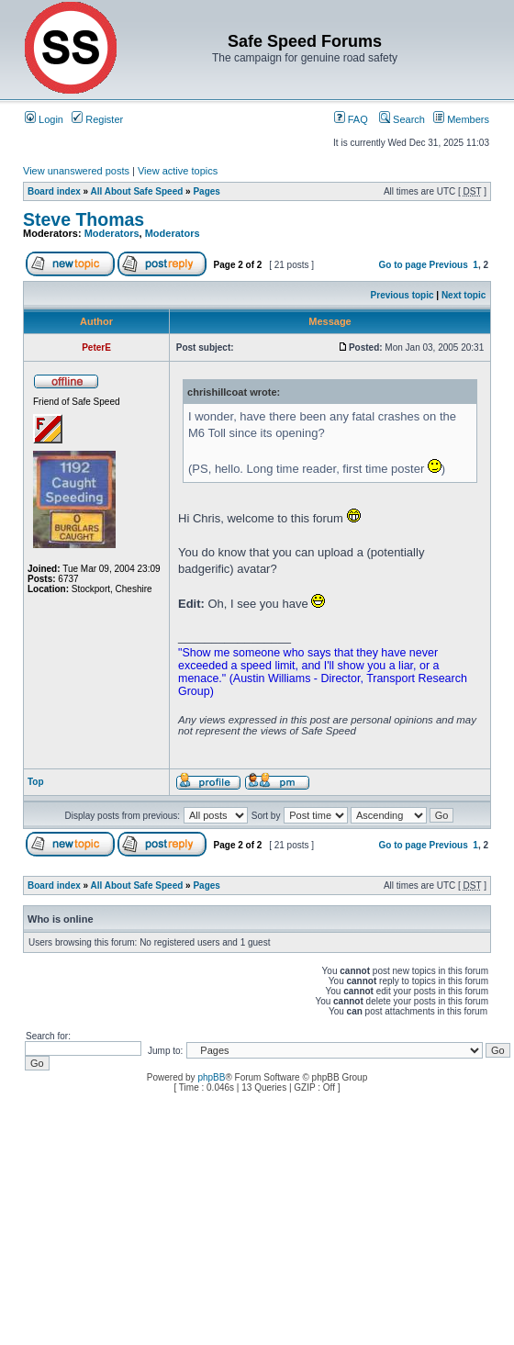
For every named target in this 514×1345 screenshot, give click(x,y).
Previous (449, 265)
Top (36, 782)
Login (44, 119)
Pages (206, 191)
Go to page (402, 265)
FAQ (351, 119)
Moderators (112, 233)
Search (402, 119)
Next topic (463, 295)
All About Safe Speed (137, 191)
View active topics (178, 170)
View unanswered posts (76, 170)
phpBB (211, 1077)
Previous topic (402, 295)
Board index (54, 191)
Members (461, 119)
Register (97, 119)
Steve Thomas (83, 219)
